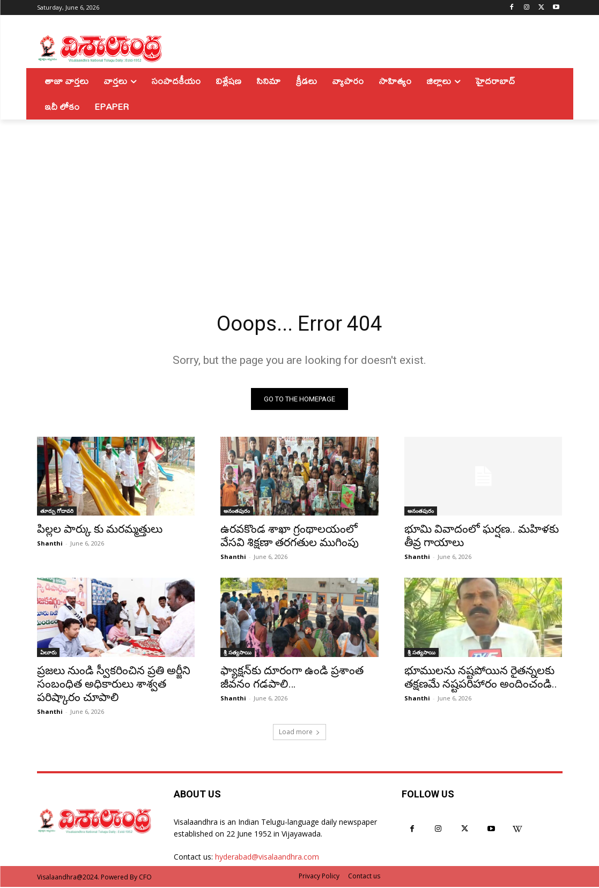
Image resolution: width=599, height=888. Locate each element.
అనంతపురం (237, 512)
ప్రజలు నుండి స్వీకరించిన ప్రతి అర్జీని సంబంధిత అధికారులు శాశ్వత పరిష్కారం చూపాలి (113, 685)
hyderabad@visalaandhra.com (267, 858)
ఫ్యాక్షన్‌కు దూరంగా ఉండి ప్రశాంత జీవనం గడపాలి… (292, 678)
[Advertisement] (299, 200)
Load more (299, 732)
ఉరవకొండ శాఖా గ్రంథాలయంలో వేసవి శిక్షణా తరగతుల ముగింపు (289, 537)
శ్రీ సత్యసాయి (238, 653)
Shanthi (50, 545)
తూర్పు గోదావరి (56, 512)
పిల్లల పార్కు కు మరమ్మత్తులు (99, 530)
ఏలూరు (48, 653)
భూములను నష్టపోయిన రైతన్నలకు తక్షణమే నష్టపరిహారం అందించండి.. (480, 678)
